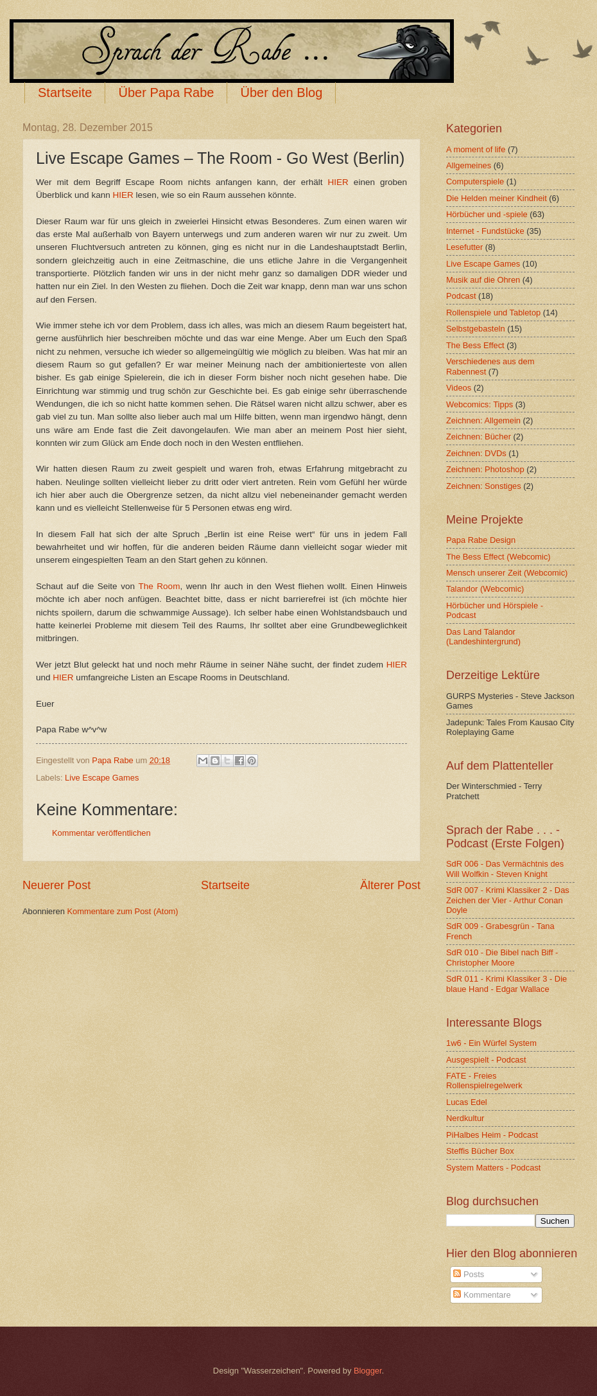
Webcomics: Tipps (479, 404)
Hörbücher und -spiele (487, 214)
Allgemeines (468, 165)
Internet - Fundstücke (485, 231)
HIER (338, 182)
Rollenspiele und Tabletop (493, 312)
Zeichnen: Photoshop (485, 469)
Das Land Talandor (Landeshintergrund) (483, 636)
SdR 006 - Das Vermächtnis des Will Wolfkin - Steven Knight (505, 868)
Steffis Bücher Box (480, 1151)
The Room (159, 586)
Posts (468, 1274)
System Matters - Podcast (493, 1167)
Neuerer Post (56, 885)
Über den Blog (281, 92)
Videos (458, 388)
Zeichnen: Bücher (478, 436)
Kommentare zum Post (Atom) (122, 911)
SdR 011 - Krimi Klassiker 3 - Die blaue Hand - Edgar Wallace (506, 983)
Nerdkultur (465, 1118)
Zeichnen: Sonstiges (483, 486)
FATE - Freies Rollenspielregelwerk (484, 1080)
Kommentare (481, 1295)
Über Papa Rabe (166, 92)
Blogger (368, 1370)
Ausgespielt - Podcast (486, 1060)
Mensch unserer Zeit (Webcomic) (506, 573)
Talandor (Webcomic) (485, 589)
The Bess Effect (475, 345)
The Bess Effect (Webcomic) (498, 556)
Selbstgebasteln (475, 328)
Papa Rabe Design (480, 540)
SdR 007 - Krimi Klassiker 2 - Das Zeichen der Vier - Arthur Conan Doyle (507, 900)
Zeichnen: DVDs (476, 453)
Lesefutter (464, 247)
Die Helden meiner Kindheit (496, 198)
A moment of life (475, 149)
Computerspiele (475, 181)
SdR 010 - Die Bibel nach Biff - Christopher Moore (502, 957)
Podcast (461, 296)
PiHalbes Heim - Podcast (492, 1135)
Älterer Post (390, 885)
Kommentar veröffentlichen (101, 833)
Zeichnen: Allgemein (483, 420)
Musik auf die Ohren (483, 280)
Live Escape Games (102, 777)
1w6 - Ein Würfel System (491, 1043)
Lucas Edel (466, 1102)
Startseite (65, 92)
